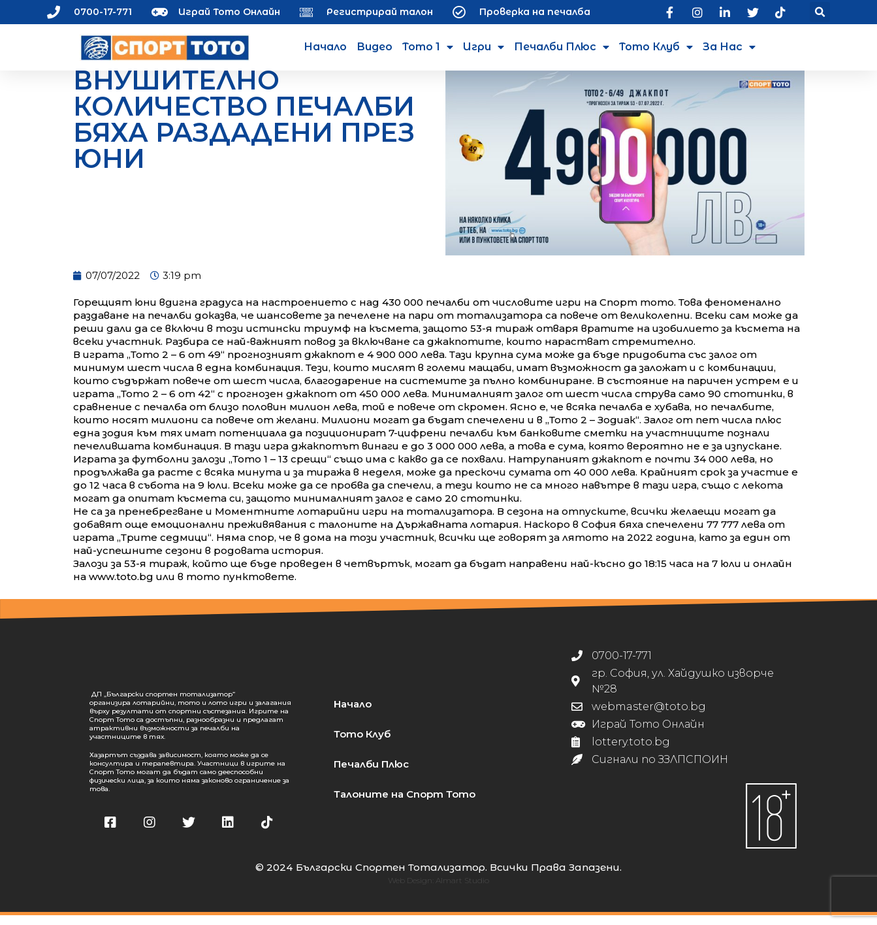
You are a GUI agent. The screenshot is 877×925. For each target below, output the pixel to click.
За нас (729, 47)
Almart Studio (462, 890)
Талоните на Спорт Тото (404, 804)
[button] (820, 12)
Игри (483, 47)
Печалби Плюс (561, 47)
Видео (374, 47)
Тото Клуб (656, 47)
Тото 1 (427, 47)
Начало (325, 47)
